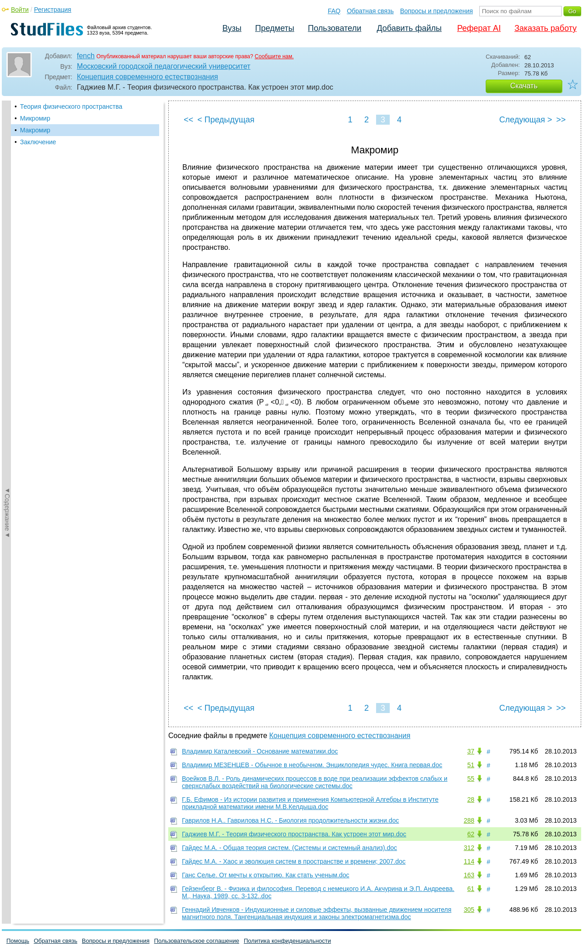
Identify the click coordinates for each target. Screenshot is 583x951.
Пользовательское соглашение (196, 940)
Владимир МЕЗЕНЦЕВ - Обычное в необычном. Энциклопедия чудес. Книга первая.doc (312, 765)
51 (470, 765)
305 (469, 909)
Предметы (274, 28)
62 (470, 834)
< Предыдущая (226, 119)
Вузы (231, 28)
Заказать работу (545, 28)
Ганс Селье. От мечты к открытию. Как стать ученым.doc (265, 875)
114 (469, 861)
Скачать (524, 86)
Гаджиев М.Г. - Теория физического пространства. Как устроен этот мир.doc (294, 834)
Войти (20, 9)
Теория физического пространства (71, 106)
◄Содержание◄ (7, 260)
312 (469, 847)
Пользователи (334, 28)
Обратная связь (370, 11)
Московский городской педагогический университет (164, 66)
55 (470, 778)
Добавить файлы (409, 28)
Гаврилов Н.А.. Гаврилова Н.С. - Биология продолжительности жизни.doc (290, 820)
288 (469, 820)
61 (470, 888)
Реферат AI (479, 28)
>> (561, 119)
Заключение (38, 142)
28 (470, 799)
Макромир (35, 130)
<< (188, 119)
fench (86, 56)
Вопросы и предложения (436, 11)
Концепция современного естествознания (147, 77)
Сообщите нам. (274, 56)
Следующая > (525, 119)
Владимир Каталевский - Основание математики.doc (260, 751)
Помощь (17, 940)
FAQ (334, 11)
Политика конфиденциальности (287, 940)
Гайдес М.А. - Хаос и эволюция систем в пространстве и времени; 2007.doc (294, 861)
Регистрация (52, 9)
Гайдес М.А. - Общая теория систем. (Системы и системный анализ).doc (289, 847)
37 (470, 751)
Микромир (35, 118)
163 (469, 875)
